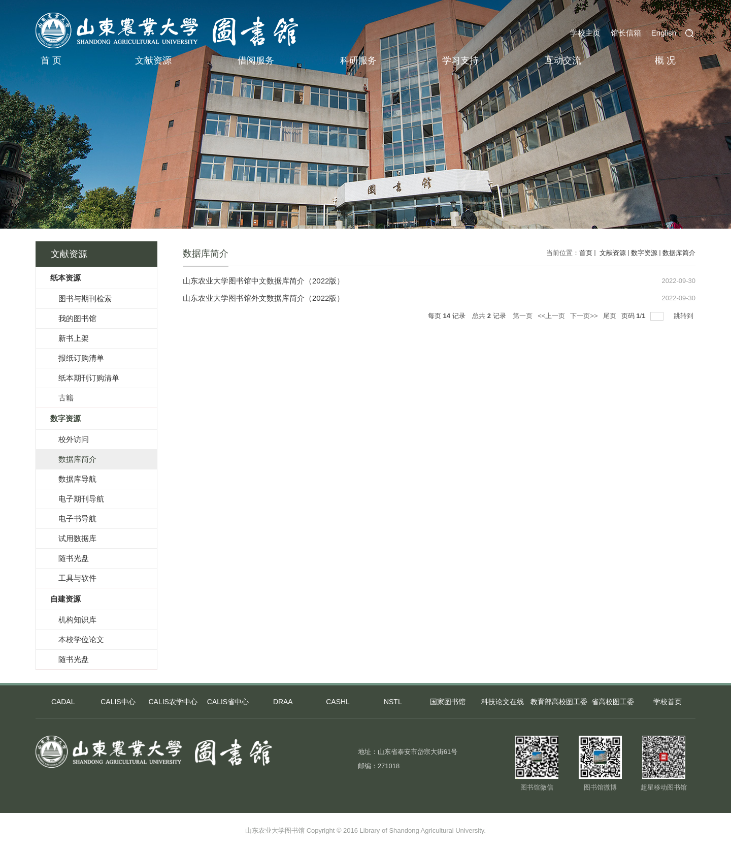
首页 (585, 253)
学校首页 (667, 702)
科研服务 (358, 60)
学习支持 (460, 60)
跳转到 (684, 316)
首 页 (51, 60)
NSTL (393, 702)
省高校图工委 (612, 702)
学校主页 (585, 32)
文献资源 (153, 60)
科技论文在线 (502, 702)
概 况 (665, 60)
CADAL (63, 702)
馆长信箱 (626, 32)
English (663, 32)
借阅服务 (256, 60)
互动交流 (563, 60)
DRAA (283, 702)
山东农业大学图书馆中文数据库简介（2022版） (263, 280)
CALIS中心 (118, 702)
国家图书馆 (448, 702)
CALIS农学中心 (172, 702)
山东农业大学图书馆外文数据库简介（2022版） (263, 298)
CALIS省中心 (228, 702)
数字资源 (644, 253)
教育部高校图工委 (557, 702)
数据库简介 (678, 253)
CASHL (338, 702)
